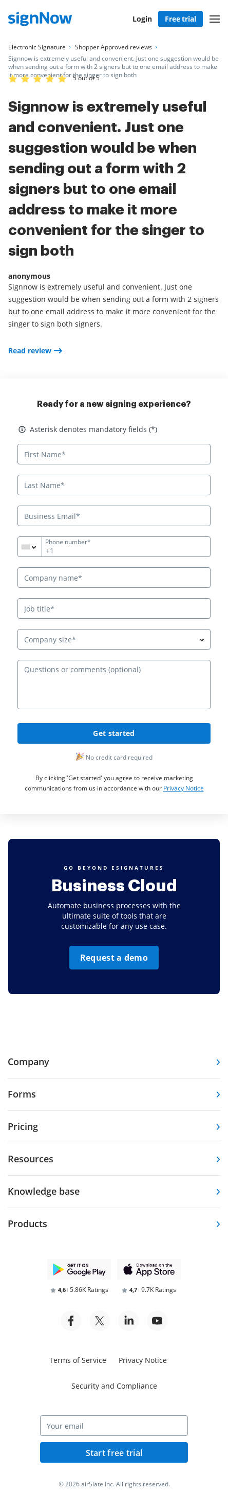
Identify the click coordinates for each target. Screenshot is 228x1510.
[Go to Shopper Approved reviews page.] (113, 47)
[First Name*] (114, 454)
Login (142, 19)
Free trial (180, 19)
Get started (114, 733)
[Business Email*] (114, 516)
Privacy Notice (183, 788)
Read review (29, 350)
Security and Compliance (114, 1386)
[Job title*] (114, 608)
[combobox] (36, 546)
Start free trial (114, 1453)
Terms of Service (77, 1360)
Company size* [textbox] (50, 639)
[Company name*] (114, 577)
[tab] (114, 1062)
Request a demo (114, 957)
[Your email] (114, 1425)
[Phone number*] (114, 546)
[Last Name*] (114, 485)
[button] (215, 19)
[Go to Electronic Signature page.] (37, 47)
